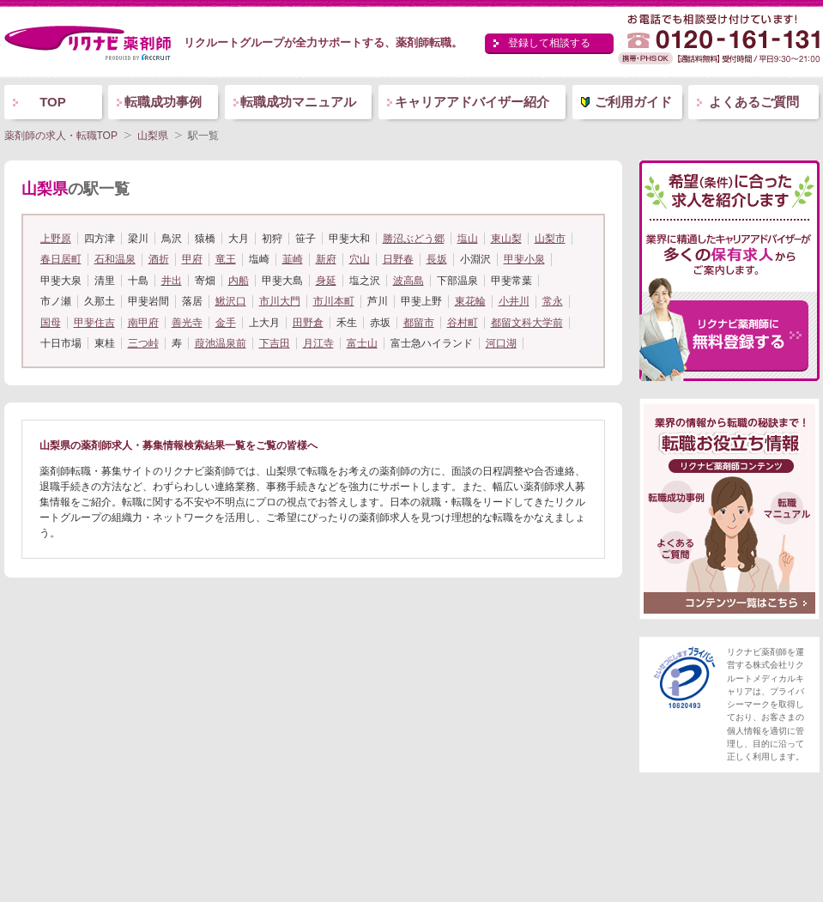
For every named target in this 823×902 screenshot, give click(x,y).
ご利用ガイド (633, 101)
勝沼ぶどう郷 (414, 239)
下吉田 (274, 343)
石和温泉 (115, 259)
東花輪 (470, 301)
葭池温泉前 (220, 343)
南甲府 (143, 323)
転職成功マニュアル (298, 101)
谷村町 (462, 323)
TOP (52, 101)
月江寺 (318, 343)
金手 (225, 323)
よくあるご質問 (754, 101)
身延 (326, 281)
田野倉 (308, 323)
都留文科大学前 (527, 323)
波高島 (408, 281)
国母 (50, 323)
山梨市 (550, 239)
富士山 (362, 343)
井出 (171, 281)
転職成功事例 (163, 101)
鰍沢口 (230, 301)
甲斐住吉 (94, 323)
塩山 (467, 239)
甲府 (192, 259)
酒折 (158, 259)
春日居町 (61, 259)
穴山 (359, 259)
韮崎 (292, 259)
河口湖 (501, 343)
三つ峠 (143, 343)
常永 (552, 301)
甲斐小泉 (524, 259)
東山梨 (506, 239)
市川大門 (279, 301)
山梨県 (152, 136)
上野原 (55, 239)
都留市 (418, 323)
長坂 (437, 259)
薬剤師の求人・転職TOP (61, 136)
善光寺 (187, 323)
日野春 (398, 259)
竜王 (225, 259)
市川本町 (333, 301)
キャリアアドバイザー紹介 (472, 101)
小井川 (514, 301)
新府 (326, 259)
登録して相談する (549, 43)
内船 (238, 281)
